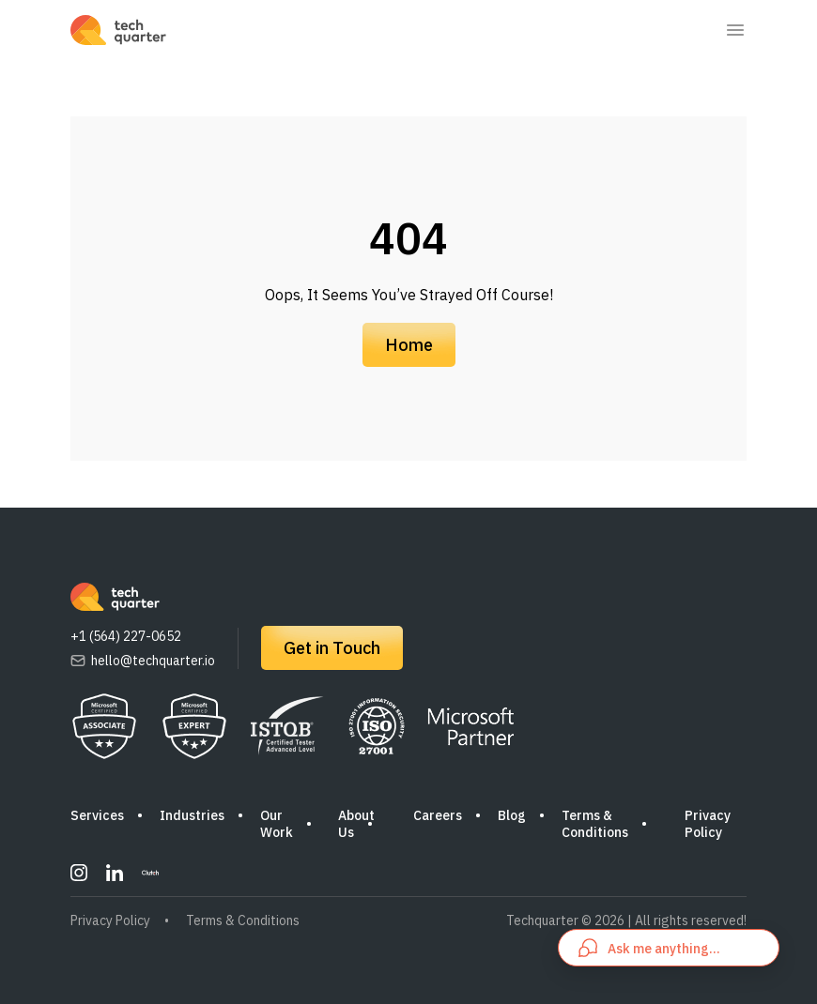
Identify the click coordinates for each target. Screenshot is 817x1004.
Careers (437, 815)
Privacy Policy (708, 824)
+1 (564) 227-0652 (125, 636)
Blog (512, 815)
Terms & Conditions (595, 824)
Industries (192, 815)
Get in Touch (332, 648)
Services (97, 815)
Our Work (276, 824)
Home (409, 345)
